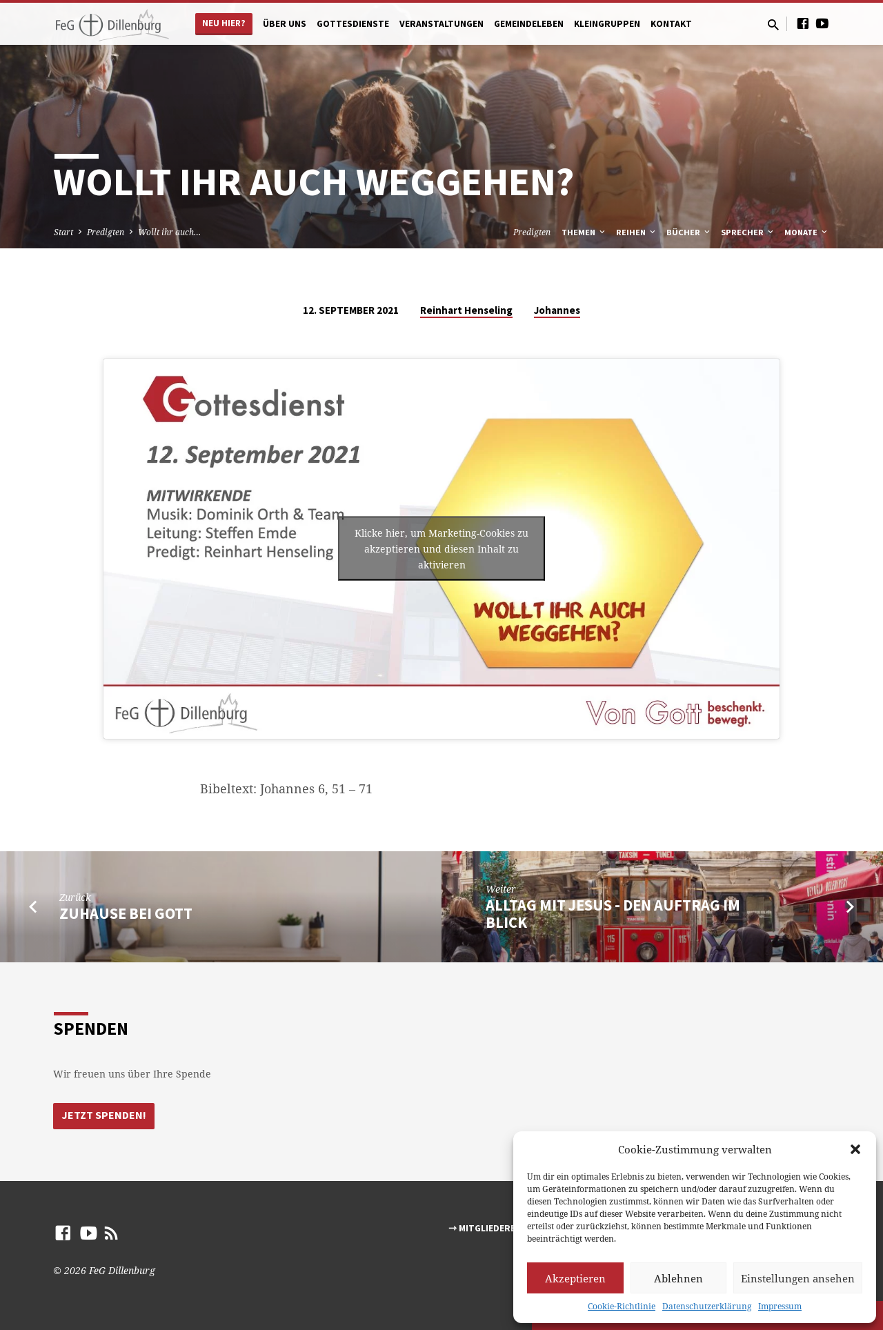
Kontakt (671, 24)
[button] (855, 1149)
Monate (806, 232)
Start (63, 232)
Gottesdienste (353, 24)
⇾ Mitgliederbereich (497, 1228)
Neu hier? (224, 23)
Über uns (284, 24)
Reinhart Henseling (466, 310)
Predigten (105, 232)
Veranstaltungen (441, 24)
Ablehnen (678, 1278)
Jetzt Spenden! (104, 1115)
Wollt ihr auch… (169, 232)
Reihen (636, 232)
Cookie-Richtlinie (621, 1306)
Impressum (780, 1306)
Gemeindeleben (529, 24)
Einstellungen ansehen (798, 1278)
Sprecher (748, 232)
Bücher (689, 232)
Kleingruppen (607, 24)
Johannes (557, 310)
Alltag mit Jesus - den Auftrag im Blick (613, 913)
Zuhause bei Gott (125, 913)
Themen (584, 232)
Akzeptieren (575, 1278)
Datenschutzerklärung (706, 1306)
